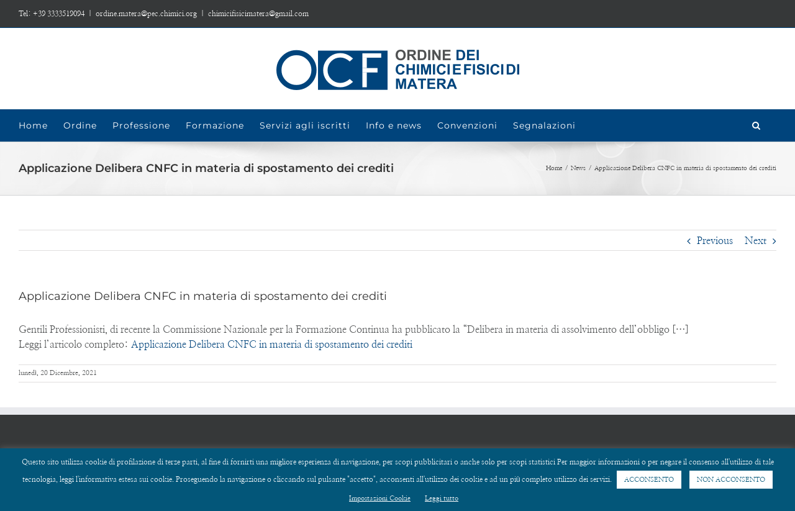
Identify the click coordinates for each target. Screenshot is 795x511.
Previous (715, 241)
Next (755, 241)
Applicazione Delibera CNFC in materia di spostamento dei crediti (271, 345)
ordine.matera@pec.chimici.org (146, 13)
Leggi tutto (441, 498)
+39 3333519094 (58, 13)
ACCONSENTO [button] (649, 479)
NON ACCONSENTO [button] (731, 479)
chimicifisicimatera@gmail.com (258, 13)
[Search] (756, 125)
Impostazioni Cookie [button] (380, 498)
